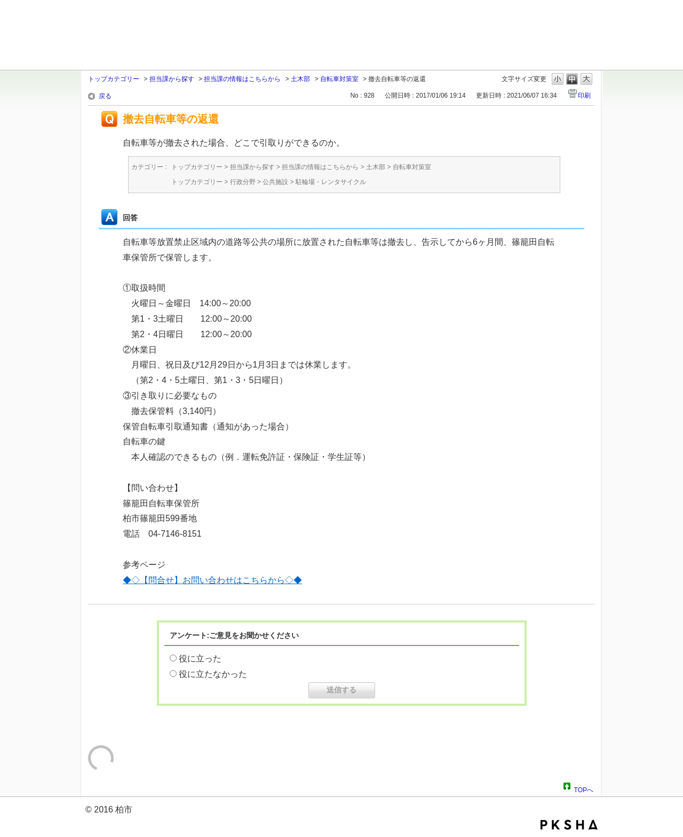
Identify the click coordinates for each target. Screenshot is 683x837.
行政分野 (243, 182)
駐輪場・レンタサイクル (331, 182)
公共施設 (275, 182)
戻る (105, 96)
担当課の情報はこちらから (242, 79)
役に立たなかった (213, 674)
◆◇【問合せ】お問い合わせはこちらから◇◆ (212, 580)
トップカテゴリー (113, 79)
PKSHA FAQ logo (569, 825)
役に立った (200, 658)
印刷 (584, 95)
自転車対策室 (339, 79)
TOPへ (583, 788)
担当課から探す (171, 79)
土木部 (300, 79)
